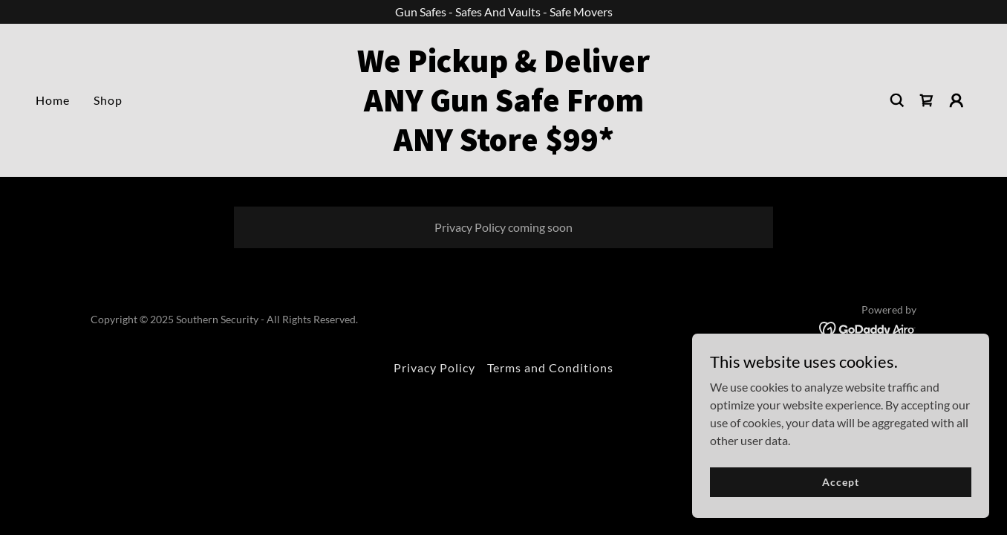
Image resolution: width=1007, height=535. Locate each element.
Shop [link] (108, 100)
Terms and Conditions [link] (550, 367)
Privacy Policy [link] (434, 367)
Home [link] (53, 100)
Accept (840, 482)
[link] (503, 146)
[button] (956, 100)
